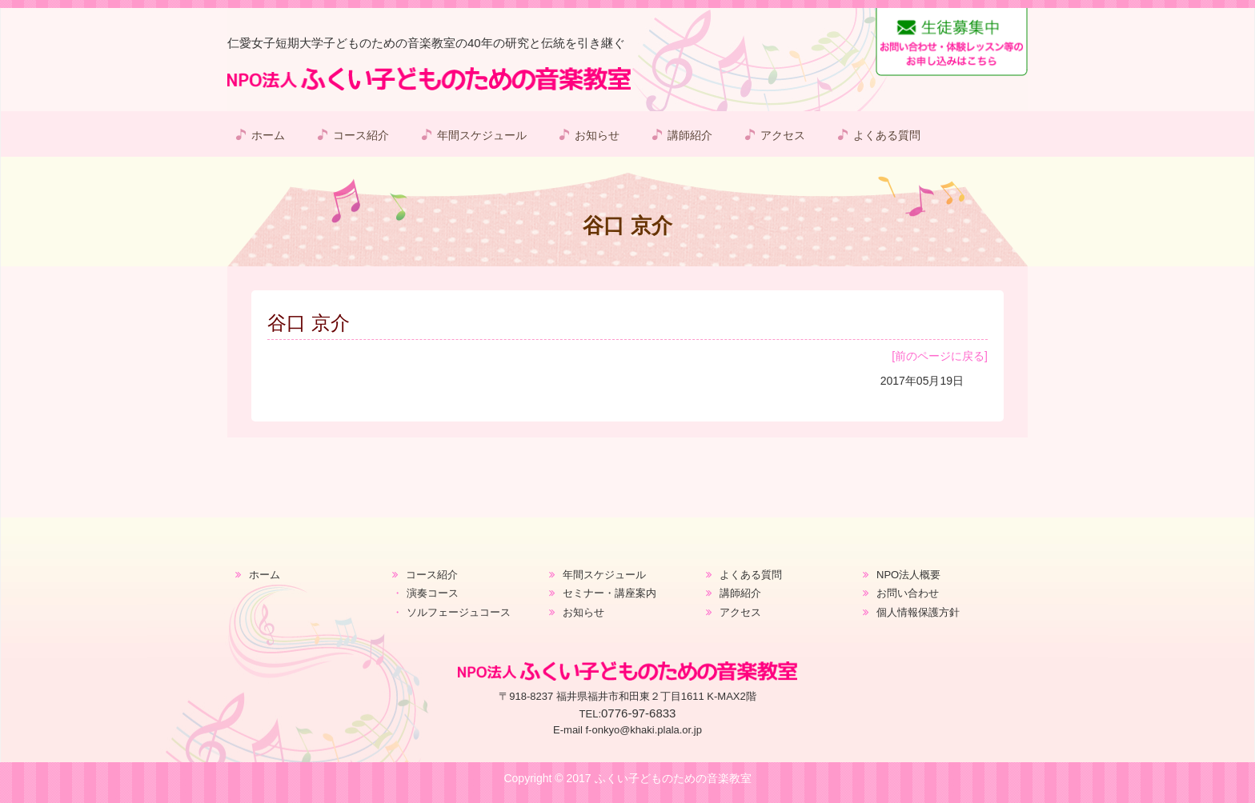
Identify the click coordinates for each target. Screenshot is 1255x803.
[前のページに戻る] (940, 356)
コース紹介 (361, 135)
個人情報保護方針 (918, 612)
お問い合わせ (907, 593)
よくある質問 (886, 135)
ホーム (268, 135)
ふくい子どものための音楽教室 (673, 778)
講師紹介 (690, 135)
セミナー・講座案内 (609, 593)
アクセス (782, 135)
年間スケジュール (482, 135)
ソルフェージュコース (459, 612)
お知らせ (597, 135)
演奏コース (433, 593)
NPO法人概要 (908, 575)
